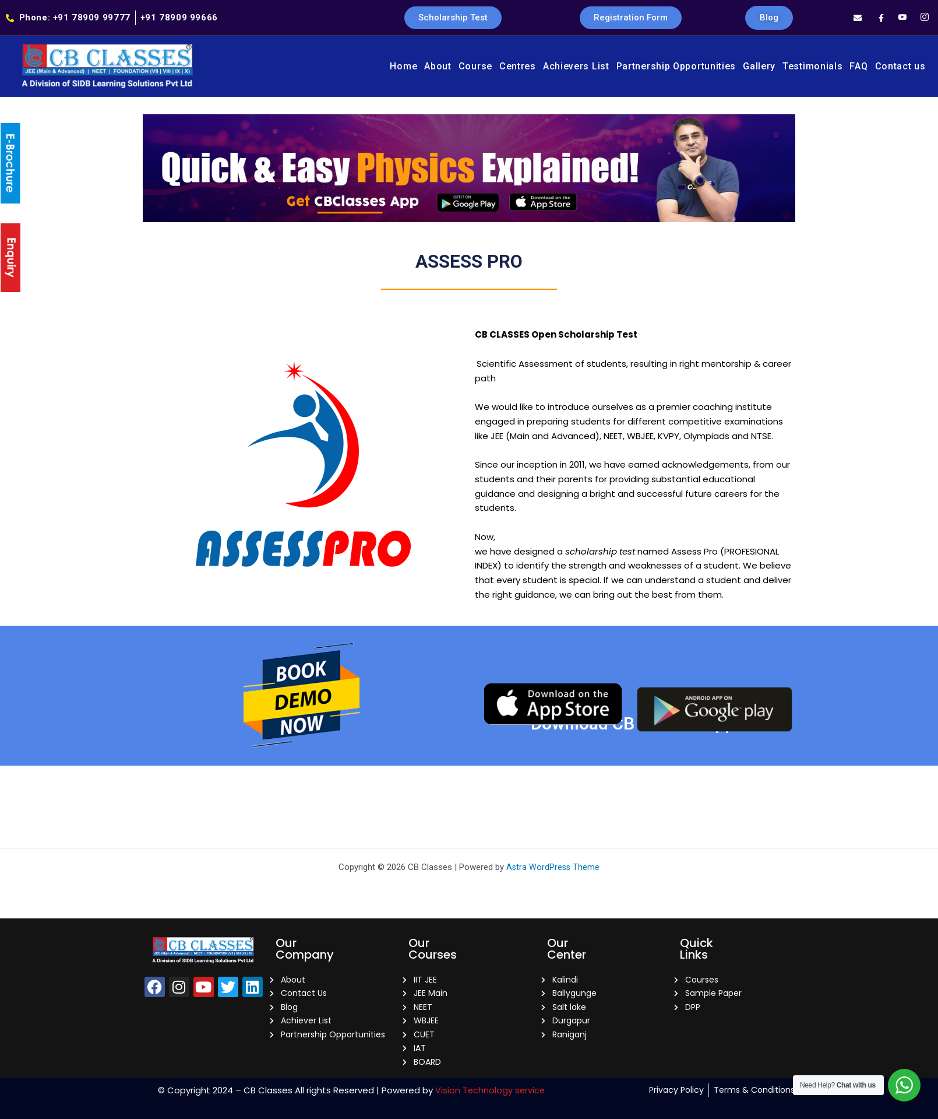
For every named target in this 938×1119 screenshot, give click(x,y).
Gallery (759, 66)
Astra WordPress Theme (553, 862)
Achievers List (576, 66)
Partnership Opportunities (676, 66)
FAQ (858, 66)
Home (403, 66)
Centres (517, 66)
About (438, 66)
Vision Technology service (490, 1090)
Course (475, 66)
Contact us (900, 66)
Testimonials (812, 66)
